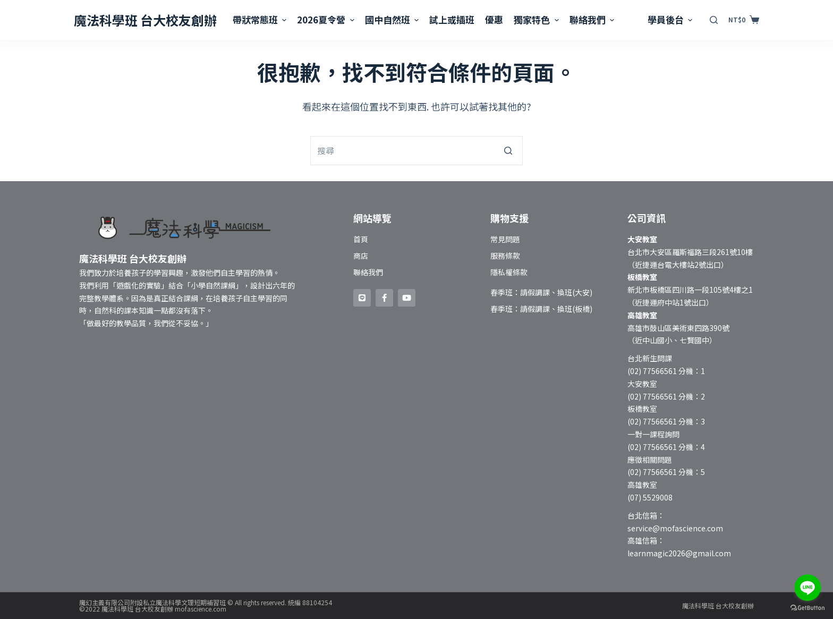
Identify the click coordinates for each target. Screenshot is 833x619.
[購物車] (743, 19)
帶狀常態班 (261, 19)
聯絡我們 (593, 19)
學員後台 (671, 19)
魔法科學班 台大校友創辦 (145, 20)
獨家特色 (537, 19)
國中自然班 (393, 19)
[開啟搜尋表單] (714, 20)
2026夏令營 (326, 19)
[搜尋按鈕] (508, 150)
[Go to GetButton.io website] (807, 608)
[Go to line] (807, 587)
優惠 (494, 19)
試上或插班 (451, 19)
